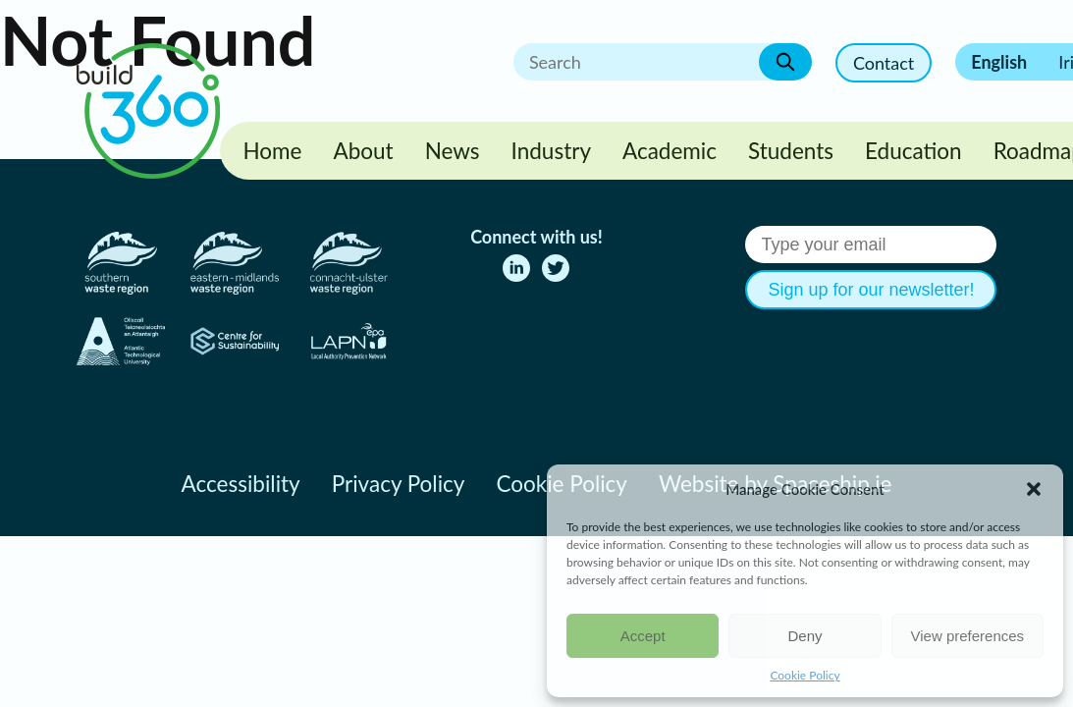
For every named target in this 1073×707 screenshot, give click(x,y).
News (452, 150)
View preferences (968, 635)
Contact (883, 63)
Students (790, 150)
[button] (1034, 489)
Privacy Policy (398, 483)
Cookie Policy (804, 675)
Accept (643, 635)
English (999, 62)
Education (913, 150)
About (363, 150)
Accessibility (241, 483)
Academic (669, 150)
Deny (804, 635)
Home (272, 150)
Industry (551, 150)
